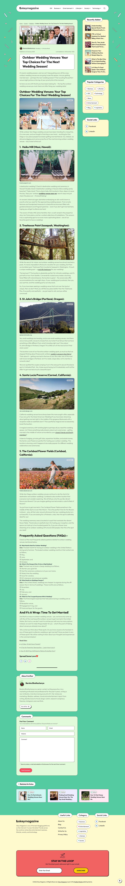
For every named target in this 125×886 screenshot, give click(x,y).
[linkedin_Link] (102, 825)
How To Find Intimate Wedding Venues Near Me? (35, 797)
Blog (88, 108)
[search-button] (104, 8)
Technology (96, 8)
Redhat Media (78, 882)
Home (21, 23)
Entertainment (68, 8)
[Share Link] (21, 661)
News (88, 98)
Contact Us (62, 828)
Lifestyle (79, 8)
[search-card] (23, 795)
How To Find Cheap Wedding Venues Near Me (97, 797)
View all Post (25, 706)
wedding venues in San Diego (61, 354)
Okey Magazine (62, 882)
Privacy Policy (63, 834)
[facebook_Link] (102, 821)
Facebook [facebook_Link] (90, 126)
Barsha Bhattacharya (29, 48)
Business (57, 8)
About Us (61, 821)
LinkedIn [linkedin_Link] (90, 131)
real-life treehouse (44, 269)
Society (87, 8)
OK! (51, 8)
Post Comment (26, 770)
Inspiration (98, 108)
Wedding (31, 23)
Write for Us (62, 831)
